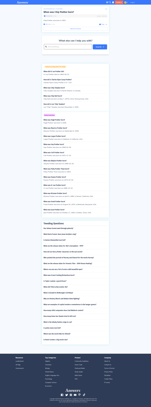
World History (49, 372)
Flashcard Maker (80, 368)
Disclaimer (107, 375)
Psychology (48, 379)
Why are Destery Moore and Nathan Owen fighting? (62, 298)
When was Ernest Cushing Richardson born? (59, 275)
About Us (107, 361)
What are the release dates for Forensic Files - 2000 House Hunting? (68, 263)
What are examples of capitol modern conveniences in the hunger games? (70, 304)
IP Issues (107, 382)
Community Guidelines (82, 361)
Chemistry (48, 365)
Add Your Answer (75, 29)
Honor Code (78, 365)
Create (119, 2)
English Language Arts (52, 375)
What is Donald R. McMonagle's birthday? (58, 293)
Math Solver (78, 375)
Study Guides (79, 372)
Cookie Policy (108, 379)
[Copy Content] (101, 24)
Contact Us (107, 365)
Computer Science (51, 382)
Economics (48, 386)
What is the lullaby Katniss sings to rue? (58, 322)
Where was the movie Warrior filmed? (57, 334)
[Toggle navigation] (107, 2)
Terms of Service (109, 368)
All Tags (18, 365)
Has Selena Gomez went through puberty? (58, 228)
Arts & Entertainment (49, 9)
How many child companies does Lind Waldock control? (63, 310)
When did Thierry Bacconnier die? (56, 287)
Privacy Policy (108, 372)
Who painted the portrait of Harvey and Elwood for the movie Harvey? (69, 257)
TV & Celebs (59, 9)
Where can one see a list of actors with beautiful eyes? (63, 269)
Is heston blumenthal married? (55, 240)
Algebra (47, 361)
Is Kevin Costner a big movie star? (56, 340)
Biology (47, 368)
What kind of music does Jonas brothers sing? (60, 234)
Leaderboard (19, 361)
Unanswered (19, 368)
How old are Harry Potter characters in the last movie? (63, 252)
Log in (132, 2)
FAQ (76, 379)
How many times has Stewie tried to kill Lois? (60, 316)
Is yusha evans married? (52, 328)
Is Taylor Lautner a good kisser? (55, 281)
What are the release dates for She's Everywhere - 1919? (63, 246)
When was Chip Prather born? (59, 12)
